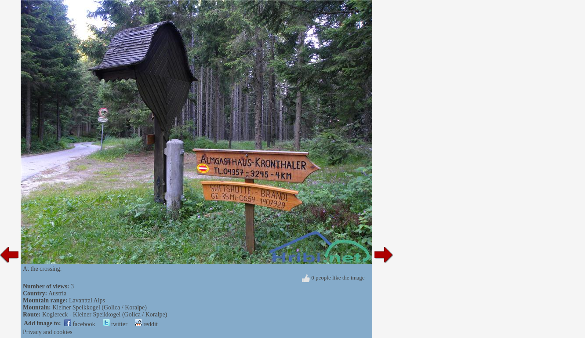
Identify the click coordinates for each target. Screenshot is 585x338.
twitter (115, 324)
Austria (57, 293)
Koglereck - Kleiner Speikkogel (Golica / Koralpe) (104, 314)
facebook (79, 324)
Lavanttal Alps (87, 300)
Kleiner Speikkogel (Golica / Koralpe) (99, 307)
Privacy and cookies (48, 332)
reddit (146, 324)
